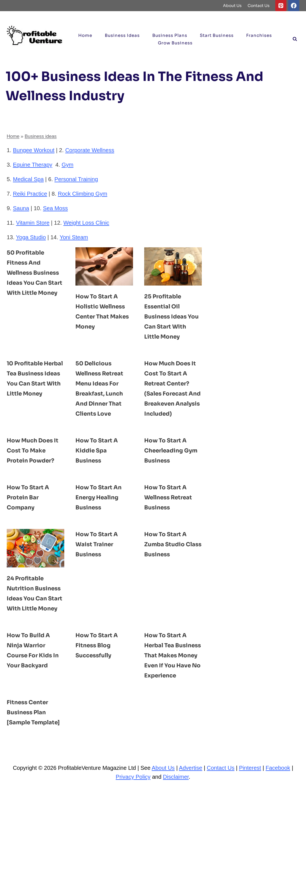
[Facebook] (293, 5)
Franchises (259, 35)
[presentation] (104, 266)
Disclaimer (176, 857)
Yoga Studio (31, 237)
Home (85, 35)
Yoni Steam (74, 237)
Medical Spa (28, 179)
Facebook (277, 848)
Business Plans (169, 35)
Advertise (190, 848)
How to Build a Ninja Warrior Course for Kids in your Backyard (34, 715)
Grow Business (175, 42)
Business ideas (122, 35)
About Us (232, 5)
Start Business (217, 35)
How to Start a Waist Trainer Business (100, 584)
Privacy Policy (133, 857)
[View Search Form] (294, 39)
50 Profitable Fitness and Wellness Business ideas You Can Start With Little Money (32, 282)
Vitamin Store (32, 223)
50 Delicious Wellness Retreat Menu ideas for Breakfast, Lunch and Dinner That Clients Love (103, 403)
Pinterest (250, 848)
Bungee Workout (33, 150)
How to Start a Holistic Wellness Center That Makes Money (103, 316)
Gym (67, 165)
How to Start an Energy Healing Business (102, 527)
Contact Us (259, 5)
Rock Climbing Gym (82, 194)
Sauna (21, 208)
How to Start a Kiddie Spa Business (100, 470)
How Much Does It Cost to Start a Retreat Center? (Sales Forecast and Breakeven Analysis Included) (172, 403)
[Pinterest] (280, 5)
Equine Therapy (32, 165)
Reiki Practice (30, 194)
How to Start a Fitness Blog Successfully (100, 705)
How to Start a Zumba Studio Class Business (169, 584)
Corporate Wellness (89, 150)
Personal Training (76, 179)
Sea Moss (55, 208)
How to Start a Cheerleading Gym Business (169, 470)
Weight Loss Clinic (86, 223)
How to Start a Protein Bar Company (32, 527)
